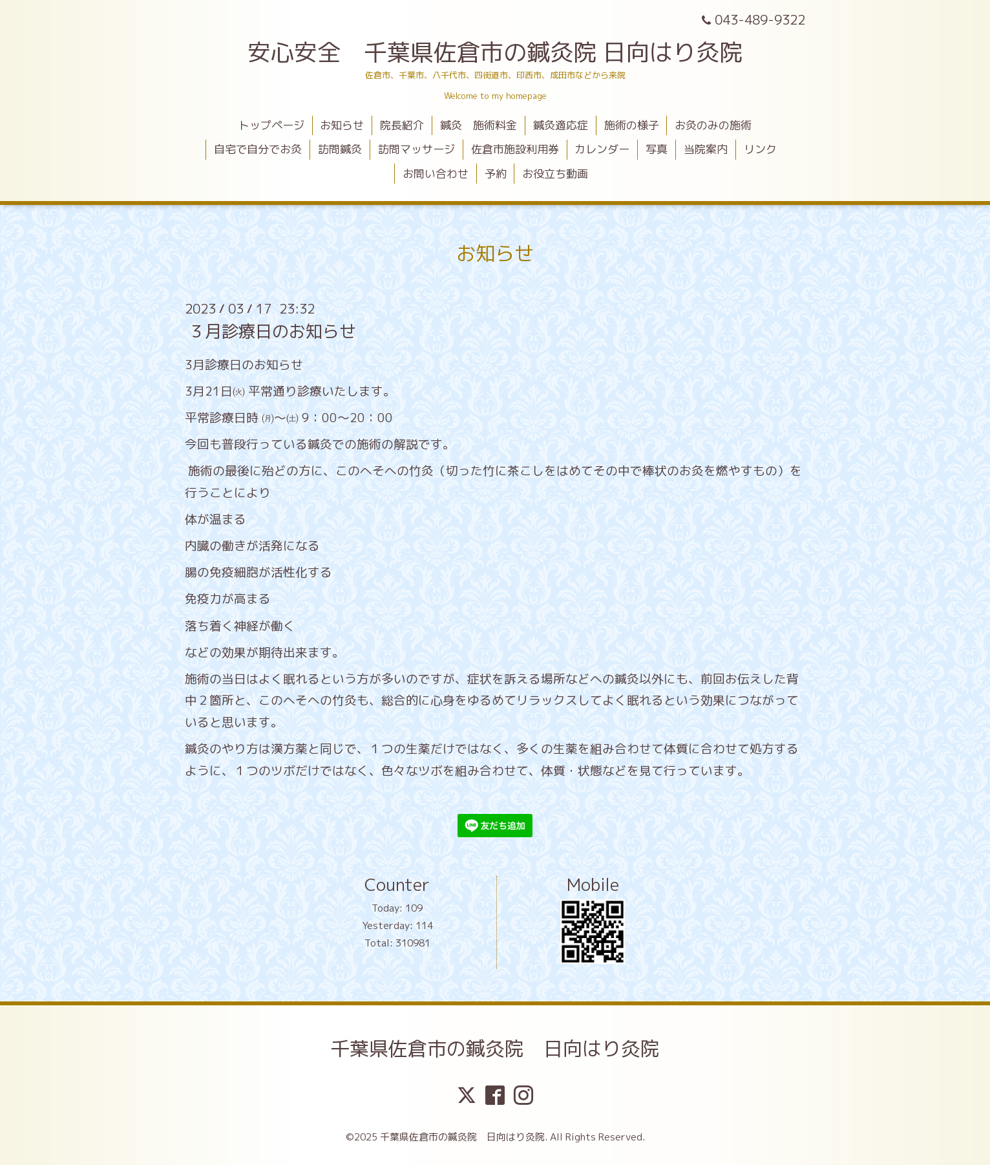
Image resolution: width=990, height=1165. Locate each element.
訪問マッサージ (416, 149)
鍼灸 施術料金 (478, 125)
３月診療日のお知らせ (272, 331)
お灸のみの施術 (713, 125)
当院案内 (706, 149)
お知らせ (342, 125)
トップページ (271, 125)
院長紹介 (402, 125)
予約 (496, 173)
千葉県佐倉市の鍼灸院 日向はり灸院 (495, 1048)
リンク (760, 149)
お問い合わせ (436, 173)
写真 (657, 149)
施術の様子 (631, 125)
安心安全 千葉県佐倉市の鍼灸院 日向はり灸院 (494, 52)
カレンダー (601, 149)
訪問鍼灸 (340, 149)
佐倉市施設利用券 (515, 149)
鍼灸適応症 (560, 125)
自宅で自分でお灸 (258, 149)
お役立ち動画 (555, 173)
